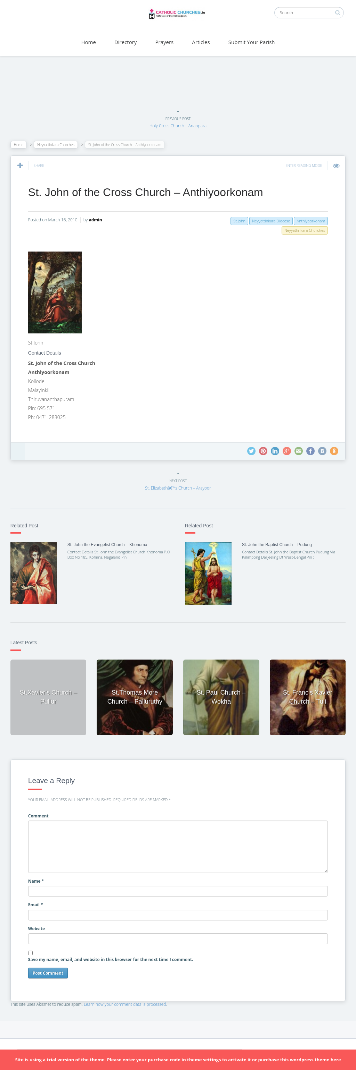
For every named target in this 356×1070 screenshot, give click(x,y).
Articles (201, 42)
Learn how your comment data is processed (128, 1001)
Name (40, 878)
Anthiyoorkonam (307, 220)
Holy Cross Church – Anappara (178, 126)
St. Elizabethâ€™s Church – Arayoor (178, 488)
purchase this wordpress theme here (299, 1059)
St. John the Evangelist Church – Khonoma (109, 544)
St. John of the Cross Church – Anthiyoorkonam (149, 192)
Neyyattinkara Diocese (268, 220)
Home (88, 42)
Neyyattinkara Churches (59, 144)
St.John (236, 220)
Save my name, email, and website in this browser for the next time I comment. (114, 956)
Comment (42, 812)
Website (40, 925)
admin (99, 220)
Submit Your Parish (251, 42)
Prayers (164, 42)
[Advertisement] (178, 82)
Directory (125, 42)
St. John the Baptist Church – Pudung (276, 544)
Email (39, 902)
